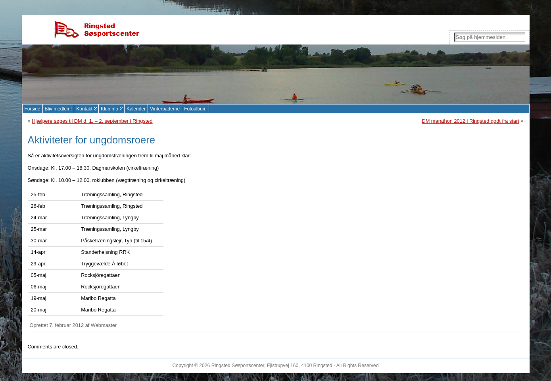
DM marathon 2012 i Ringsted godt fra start (470, 121)
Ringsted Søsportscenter (237, 365)
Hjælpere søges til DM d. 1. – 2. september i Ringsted (92, 121)
